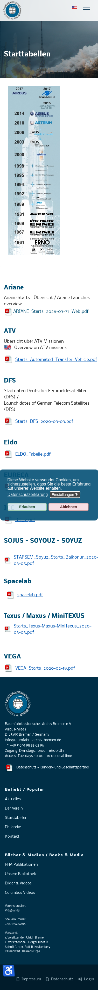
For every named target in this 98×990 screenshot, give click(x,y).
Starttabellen (16, 818)
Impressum (29, 979)
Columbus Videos (20, 893)
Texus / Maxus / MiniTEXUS (44, 616)
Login (86, 979)
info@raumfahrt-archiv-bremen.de (33, 740)
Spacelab (17, 581)
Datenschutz (59, 979)
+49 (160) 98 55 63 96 (27, 745)
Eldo (10, 442)
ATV (10, 331)
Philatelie (13, 827)
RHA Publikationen (21, 865)
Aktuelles (13, 799)
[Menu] (86, 7)
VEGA (12, 656)
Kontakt (12, 836)
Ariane (14, 287)
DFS (10, 381)
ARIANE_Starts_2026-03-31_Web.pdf (51, 311)
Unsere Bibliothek (20, 874)
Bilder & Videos (18, 883)
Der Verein (14, 808)
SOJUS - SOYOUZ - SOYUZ (43, 541)
